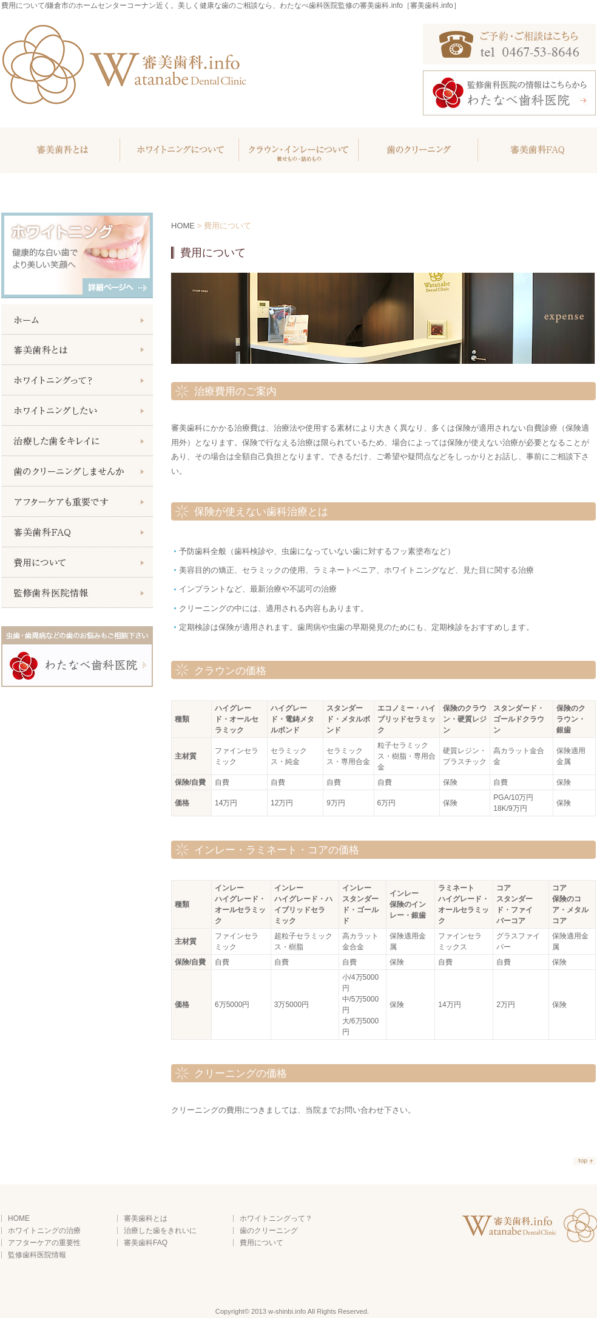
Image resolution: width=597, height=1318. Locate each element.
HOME (183, 225)
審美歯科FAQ (536, 150)
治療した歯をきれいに (160, 1230)
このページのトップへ (584, 1161)
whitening (178, 150)
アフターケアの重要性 (44, 1242)
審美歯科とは (60, 150)
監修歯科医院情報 (37, 1254)
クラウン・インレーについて (297, 150)
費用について (261, 1242)
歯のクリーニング (417, 150)
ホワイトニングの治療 (44, 1230)
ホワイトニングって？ (276, 1218)
